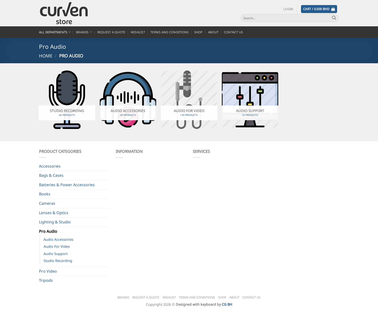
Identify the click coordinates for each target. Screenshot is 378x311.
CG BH (227, 304)
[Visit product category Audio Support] (250, 100)
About (213, 32)
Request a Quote (111, 32)
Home (45, 56)
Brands (84, 32)
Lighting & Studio (55, 222)
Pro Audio (48, 231)
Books (44, 194)
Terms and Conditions (169, 32)
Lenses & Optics (53, 212)
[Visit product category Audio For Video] (189, 100)
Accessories (50, 166)
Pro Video (48, 271)
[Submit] (334, 18)
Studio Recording (58, 260)
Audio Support (56, 253)
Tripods (46, 280)
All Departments (55, 32)
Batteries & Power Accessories (67, 184)
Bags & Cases (51, 175)
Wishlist (138, 32)
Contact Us (233, 32)
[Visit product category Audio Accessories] (128, 100)
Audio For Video (57, 246)
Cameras (47, 203)
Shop (198, 32)
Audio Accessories (58, 239)
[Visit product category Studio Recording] (67, 100)
